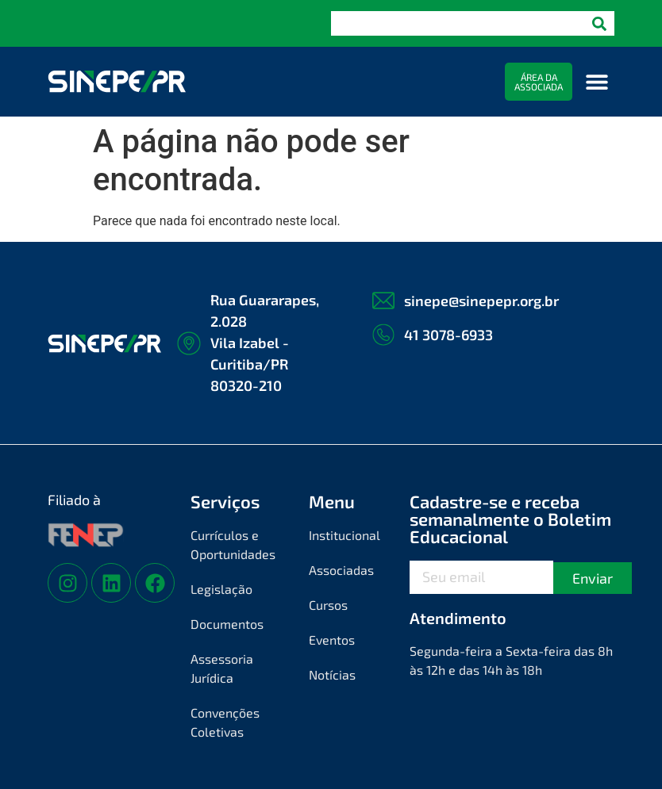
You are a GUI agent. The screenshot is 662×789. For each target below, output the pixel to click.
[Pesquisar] (599, 23)
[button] (596, 82)
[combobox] (457, 23)
